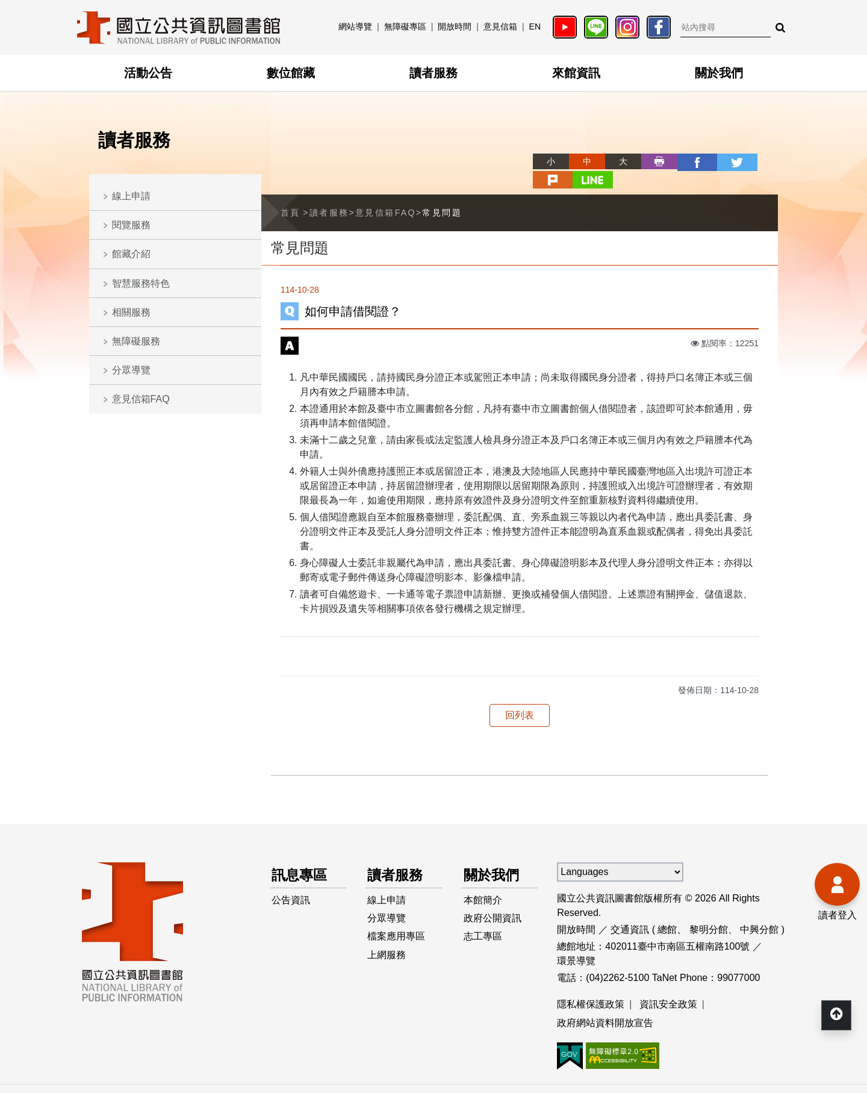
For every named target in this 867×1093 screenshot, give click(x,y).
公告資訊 (291, 882)
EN (535, 26)
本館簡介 (483, 882)
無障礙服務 (136, 341)
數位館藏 (291, 72)
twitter (688, 161)
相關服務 (131, 312)
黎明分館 (708, 910)
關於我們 (719, 72)
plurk (724, 161)
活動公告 (148, 72)
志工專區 (483, 920)
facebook (651, 161)
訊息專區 (301, 856)
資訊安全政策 (668, 985)
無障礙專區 (405, 26)
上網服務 (387, 940)
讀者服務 (433, 72)
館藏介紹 (131, 254)
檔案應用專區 (397, 920)
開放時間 (454, 26)
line (760, 161)
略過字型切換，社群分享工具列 (494, 150)
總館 (667, 910)
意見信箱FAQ (141, 399)
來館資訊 (576, 72)
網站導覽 (355, 26)
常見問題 (442, 193)
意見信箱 (500, 26)
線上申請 (131, 196)
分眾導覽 (131, 370)
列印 (615, 161)
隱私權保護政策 (590, 985)
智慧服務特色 (141, 283)
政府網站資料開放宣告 (605, 1004)
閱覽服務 (131, 225)
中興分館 (759, 910)
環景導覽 (576, 941)
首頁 (290, 193)
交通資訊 (630, 910)
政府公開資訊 (492, 901)
